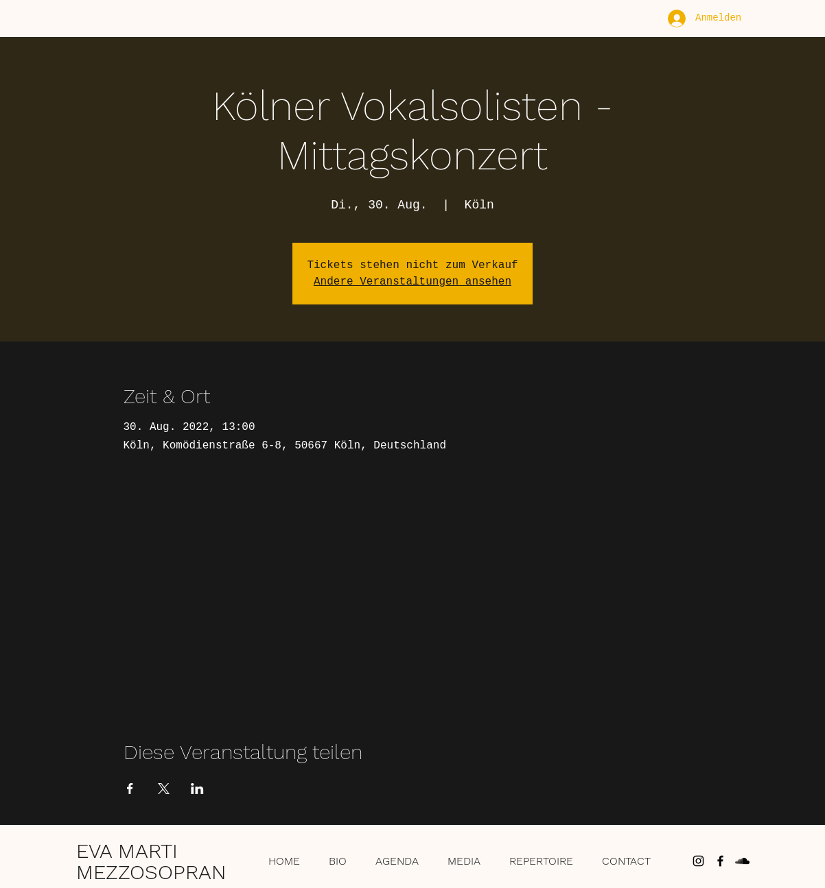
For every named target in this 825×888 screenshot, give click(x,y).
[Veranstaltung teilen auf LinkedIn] (197, 788)
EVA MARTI (127, 851)
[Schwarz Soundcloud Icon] (742, 861)
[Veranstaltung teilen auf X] (163, 788)
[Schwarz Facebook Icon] (720, 861)
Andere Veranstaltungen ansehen (412, 282)
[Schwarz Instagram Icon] (698, 861)
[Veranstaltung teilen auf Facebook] (130, 788)
